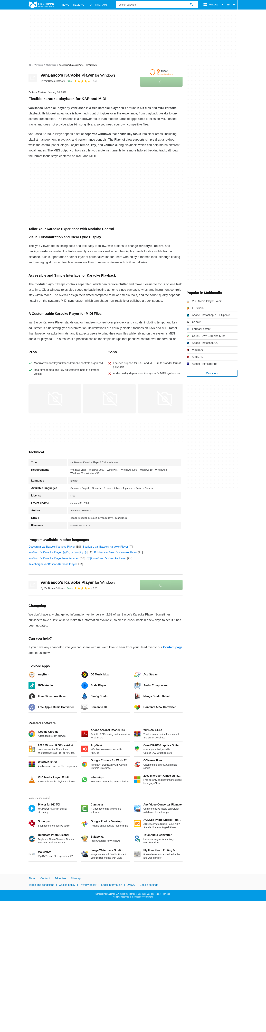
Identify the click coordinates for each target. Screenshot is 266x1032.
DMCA (131, 884)
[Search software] (191, 4)
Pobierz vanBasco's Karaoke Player (115, 552)
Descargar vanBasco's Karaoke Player (51, 546)
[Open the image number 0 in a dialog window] (54, 398)
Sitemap (76, 878)
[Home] (29, 65)
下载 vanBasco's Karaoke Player (106, 558)
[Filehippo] (41, 5)
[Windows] (38, 65)
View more (212, 373)
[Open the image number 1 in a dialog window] (109, 398)
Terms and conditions (41, 884)
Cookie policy (67, 884)
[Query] (156, 4)
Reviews (78, 4)
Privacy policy (88, 884)
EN (231, 5)
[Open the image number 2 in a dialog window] (164, 398)
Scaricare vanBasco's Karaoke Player (105, 546)
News (65, 4)
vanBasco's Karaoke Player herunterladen (53, 558)
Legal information (111, 884)
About (32, 878)
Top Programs (98, 4)
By (53, 81)
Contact (45, 878)
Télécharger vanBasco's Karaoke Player (52, 564)
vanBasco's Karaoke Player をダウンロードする (57, 552)
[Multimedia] (51, 65)
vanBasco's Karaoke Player (78, 75)
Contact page (172, 647)
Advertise (60, 878)
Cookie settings (149, 884)
